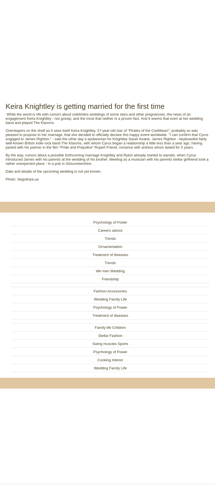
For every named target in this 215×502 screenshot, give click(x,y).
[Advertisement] (107, 45)
